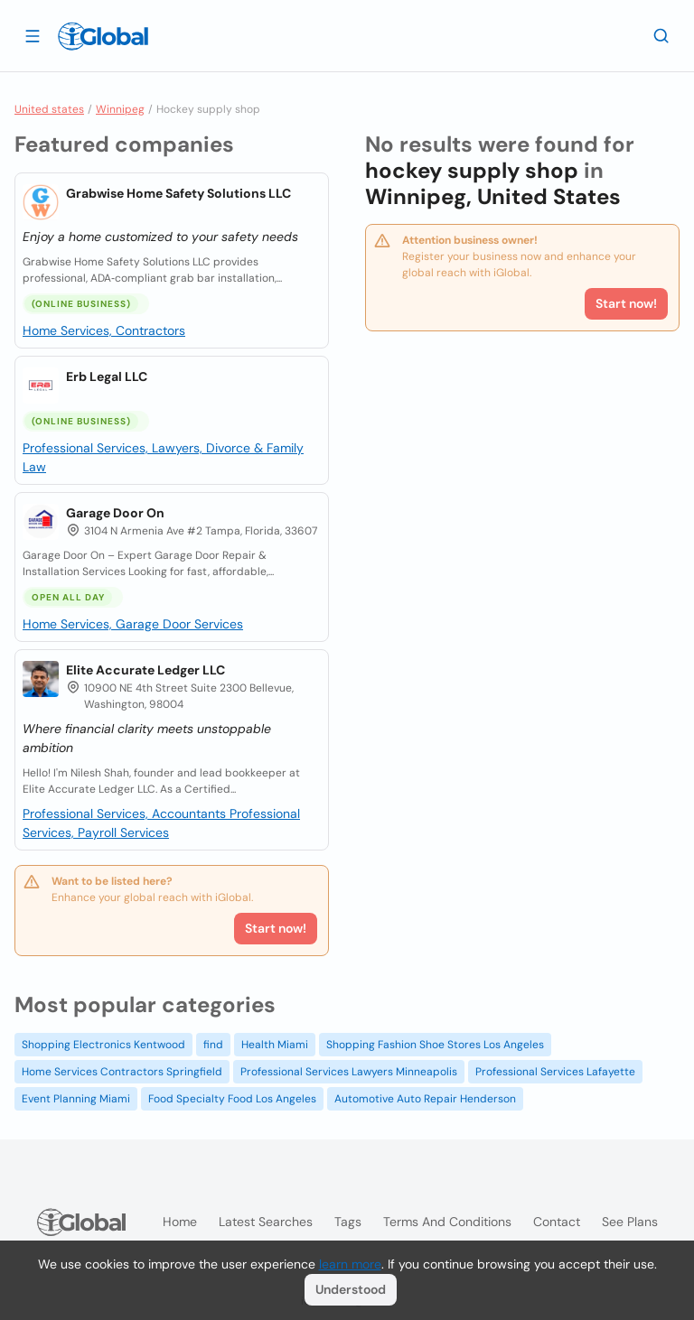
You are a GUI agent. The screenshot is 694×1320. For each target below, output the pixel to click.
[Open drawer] (32, 35)
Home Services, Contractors (104, 330)
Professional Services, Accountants (126, 813)
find (213, 1044)
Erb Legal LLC (106, 376)
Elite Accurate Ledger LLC (145, 670)
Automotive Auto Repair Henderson (425, 1099)
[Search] (661, 35)
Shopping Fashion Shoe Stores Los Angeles (435, 1044)
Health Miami (274, 1044)
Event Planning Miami (76, 1099)
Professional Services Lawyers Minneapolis (348, 1071)
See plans (630, 1221)
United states (49, 109)
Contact (556, 1221)
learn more (350, 1264)
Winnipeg (120, 109)
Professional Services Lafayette (555, 1071)
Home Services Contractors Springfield (122, 1071)
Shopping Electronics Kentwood (103, 1044)
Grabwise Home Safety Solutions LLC (178, 193)
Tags (347, 1221)
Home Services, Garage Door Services (133, 624)
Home (180, 1221)
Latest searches (266, 1221)
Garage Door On (115, 513)
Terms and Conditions (447, 1221)
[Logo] (103, 36)
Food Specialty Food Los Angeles (232, 1099)
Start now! (275, 928)
